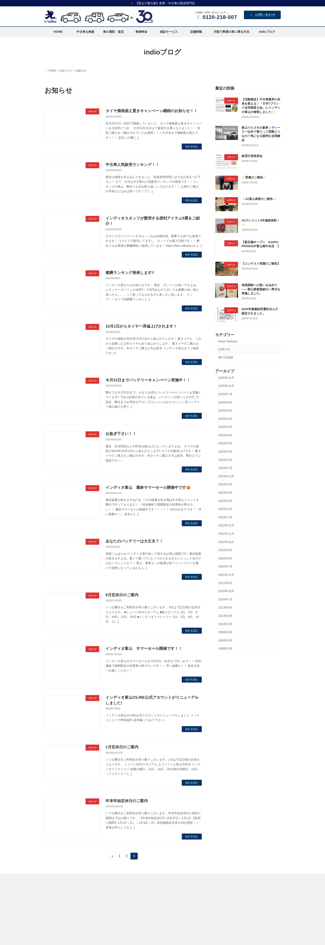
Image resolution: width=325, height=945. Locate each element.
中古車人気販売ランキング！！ (132, 164)
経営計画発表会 (251, 155)
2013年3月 (225, 624)
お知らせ (224, 349)
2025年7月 (225, 394)
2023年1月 (225, 517)
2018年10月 (226, 591)
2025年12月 (226, 377)
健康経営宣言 (216, 907)
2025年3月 (225, 427)
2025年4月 (225, 418)
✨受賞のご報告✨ (253, 177)
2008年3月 (225, 648)
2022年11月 (226, 533)
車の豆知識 (225, 357)
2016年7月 (225, 599)
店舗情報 (52, 928)
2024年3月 (225, 451)
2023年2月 (225, 509)
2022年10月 (226, 541)
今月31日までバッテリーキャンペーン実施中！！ (148, 380)
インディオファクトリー (142, 921)
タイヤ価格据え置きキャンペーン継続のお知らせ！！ (152, 111)
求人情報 (214, 936)
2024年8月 (225, 435)
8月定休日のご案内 (122, 595)
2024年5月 (225, 443)
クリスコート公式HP (140, 940)
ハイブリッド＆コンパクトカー (146, 907)
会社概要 (214, 892)
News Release (227, 341)
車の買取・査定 (56, 906)
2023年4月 (225, 492)
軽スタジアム (135, 899)
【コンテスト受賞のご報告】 (260, 263)
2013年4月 (225, 615)
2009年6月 (225, 632)
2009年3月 (225, 640)
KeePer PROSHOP (139, 914)
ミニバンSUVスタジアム (142, 892)
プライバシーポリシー (221, 929)
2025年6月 (225, 402)
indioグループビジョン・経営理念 (228, 899)
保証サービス (54, 921)
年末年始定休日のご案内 (127, 801)
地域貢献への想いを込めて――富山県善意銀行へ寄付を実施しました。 (260, 289)
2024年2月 (225, 459)
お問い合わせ (262, 15)
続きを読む (191, 146)
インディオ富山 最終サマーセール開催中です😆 (148, 487)
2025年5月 (225, 410)
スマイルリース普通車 (60, 936)
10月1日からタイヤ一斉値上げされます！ (141, 326)
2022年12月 (226, 525)
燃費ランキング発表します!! (130, 273)
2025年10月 (226, 386)
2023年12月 (226, 476)
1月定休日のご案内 (122, 747)
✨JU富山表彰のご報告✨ (258, 199)
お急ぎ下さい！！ (121, 434)
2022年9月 (225, 550)
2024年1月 (225, 468)
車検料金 (52, 913)
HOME (51, 892)
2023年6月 (225, 484)
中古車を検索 (54, 899)
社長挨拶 (214, 914)
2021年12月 (226, 574)
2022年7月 (225, 566)
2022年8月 (225, 558)
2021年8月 (225, 582)
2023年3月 (225, 500)
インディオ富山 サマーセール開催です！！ (144, 648)
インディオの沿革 (219, 922)
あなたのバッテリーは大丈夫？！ (134, 541)
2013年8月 (225, 607)
